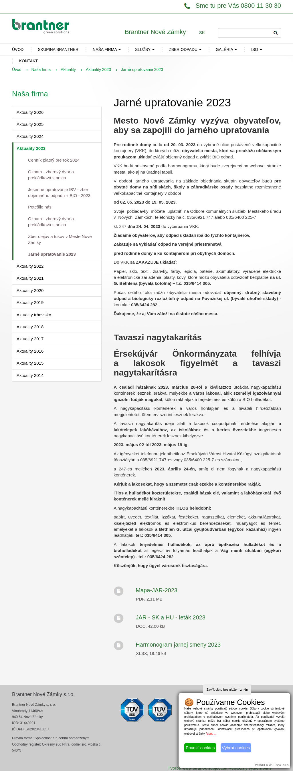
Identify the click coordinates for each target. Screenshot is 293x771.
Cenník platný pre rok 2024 (54, 160)
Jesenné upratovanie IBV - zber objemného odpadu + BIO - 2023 (59, 192)
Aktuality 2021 (30, 278)
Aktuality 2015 (30, 363)
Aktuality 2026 (30, 112)
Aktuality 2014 (30, 375)
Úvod (16, 69)
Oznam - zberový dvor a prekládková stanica (51, 174)
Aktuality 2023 (98, 69)
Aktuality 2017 (30, 338)
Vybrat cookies (236, 747)
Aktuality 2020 (30, 290)
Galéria (226, 49)
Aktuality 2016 (30, 351)
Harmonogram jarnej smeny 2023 (178, 644)
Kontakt (28, 61)
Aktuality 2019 (30, 302)
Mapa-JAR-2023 (156, 590)
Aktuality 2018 (30, 326)
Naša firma (107, 49)
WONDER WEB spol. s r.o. (272, 765)
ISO (256, 49)
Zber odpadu (185, 49)
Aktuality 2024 (30, 136)
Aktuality (68, 69)
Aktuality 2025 (30, 124)
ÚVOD (17, 49)
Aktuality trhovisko (34, 314)
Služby (145, 49)
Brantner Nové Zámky (155, 31)
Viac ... (211, 734)
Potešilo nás (40, 206)
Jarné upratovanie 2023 (52, 254)
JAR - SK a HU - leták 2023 (170, 617)
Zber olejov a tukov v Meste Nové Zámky (60, 239)
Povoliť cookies (200, 747)
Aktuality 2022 (30, 266)
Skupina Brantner (58, 49)
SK (202, 32)
